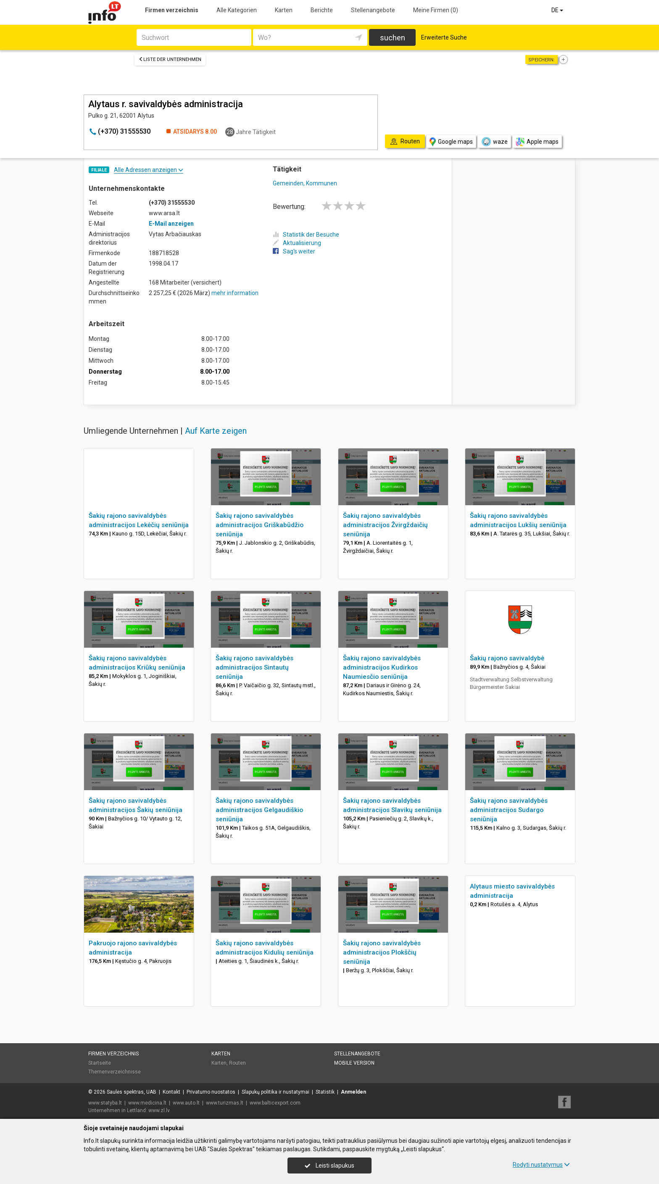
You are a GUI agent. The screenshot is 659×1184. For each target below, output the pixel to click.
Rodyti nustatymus (541, 1164)
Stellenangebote (373, 10)
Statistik (325, 1092)
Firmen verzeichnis (171, 10)
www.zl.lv (159, 1110)
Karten (284, 10)
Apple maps (537, 141)
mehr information (234, 293)
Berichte (322, 10)
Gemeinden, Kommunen (305, 183)
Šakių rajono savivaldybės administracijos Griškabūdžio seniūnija (259, 525)
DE (557, 10)
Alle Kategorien (236, 10)
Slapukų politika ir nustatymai (275, 1092)
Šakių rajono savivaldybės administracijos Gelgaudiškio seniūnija (259, 810)
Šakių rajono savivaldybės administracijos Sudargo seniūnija (509, 810)
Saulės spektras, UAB (131, 1092)
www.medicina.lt (147, 1103)
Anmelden (353, 1092)
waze (494, 141)
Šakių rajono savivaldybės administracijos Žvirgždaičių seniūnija (385, 525)
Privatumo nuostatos (211, 1092)
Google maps (451, 141)
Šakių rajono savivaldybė (507, 658)
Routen (237, 1063)
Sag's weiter (294, 251)
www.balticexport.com (275, 1103)
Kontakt (171, 1092)
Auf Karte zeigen (216, 431)
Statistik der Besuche (306, 234)
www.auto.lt (186, 1103)
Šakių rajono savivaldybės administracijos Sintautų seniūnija (254, 667)
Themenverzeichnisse (114, 1072)
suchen (392, 37)
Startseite (99, 1063)
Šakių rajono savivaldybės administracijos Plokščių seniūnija (382, 952)
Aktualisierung (297, 243)
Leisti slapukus (329, 1165)
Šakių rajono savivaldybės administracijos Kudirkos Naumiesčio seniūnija (382, 667)
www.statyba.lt (105, 1103)
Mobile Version (354, 1063)
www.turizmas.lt (224, 1103)
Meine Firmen (435, 10)
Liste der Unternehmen (170, 59)
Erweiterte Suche (444, 37)
